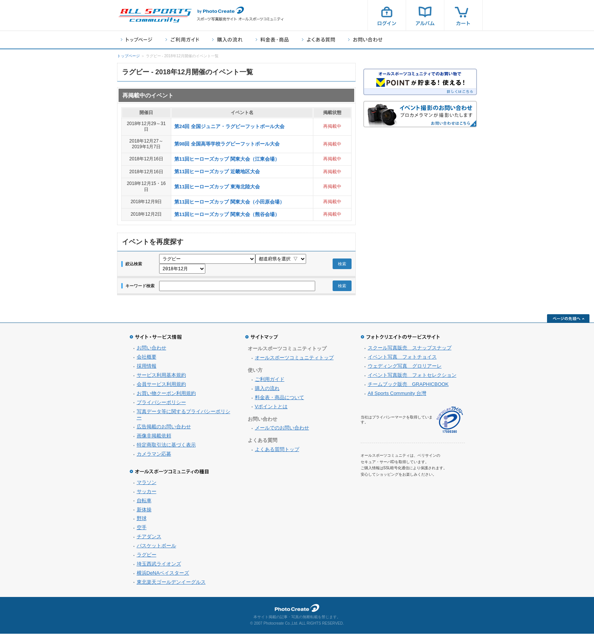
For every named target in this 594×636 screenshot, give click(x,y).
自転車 (144, 503)
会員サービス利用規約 (161, 386)
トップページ (136, 39)
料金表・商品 (272, 39)
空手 (142, 530)
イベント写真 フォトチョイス (402, 359)
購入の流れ (227, 39)
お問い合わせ (365, 39)
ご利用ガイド (182, 39)
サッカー (146, 494)
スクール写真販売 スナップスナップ (410, 350)
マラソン (146, 484)
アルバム (425, 15)
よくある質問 (318, 39)
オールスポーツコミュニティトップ (294, 360)
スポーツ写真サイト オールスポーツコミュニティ (155, 15)
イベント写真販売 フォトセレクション (412, 377)
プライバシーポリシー (161, 404)
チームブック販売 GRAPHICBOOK (408, 386)
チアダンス (149, 539)
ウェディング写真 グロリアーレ (405, 368)
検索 (342, 265)
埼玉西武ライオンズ (159, 566)
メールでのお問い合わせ (282, 430)
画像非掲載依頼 (154, 438)
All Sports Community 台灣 (397, 395)
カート (463, 15)
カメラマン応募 (154, 456)
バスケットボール (156, 548)
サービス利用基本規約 (161, 377)
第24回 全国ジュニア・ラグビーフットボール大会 (229, 126)
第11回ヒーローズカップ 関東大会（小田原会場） (229, 202)
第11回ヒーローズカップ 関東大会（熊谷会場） (227, 214)
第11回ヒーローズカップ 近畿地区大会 (217, 171)
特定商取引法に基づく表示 (166, 447)
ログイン (387, 15)
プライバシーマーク (449, 422)
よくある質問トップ (277, 451)
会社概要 (146, 359)
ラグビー (146, 557)
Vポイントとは (271, 409)
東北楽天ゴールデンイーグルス (171, 584)
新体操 (144, 512)
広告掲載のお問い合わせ (164, 429)
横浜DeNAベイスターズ (163, 575)
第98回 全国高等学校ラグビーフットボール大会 (227, 144)
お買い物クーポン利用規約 (166, 395)
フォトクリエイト (297, 610)
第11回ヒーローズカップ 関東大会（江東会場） (227, 159)
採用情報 (146, 368)
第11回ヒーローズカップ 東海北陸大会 (217, 187)
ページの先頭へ (568, 320)
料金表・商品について (279, 400)
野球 (142, 520)
